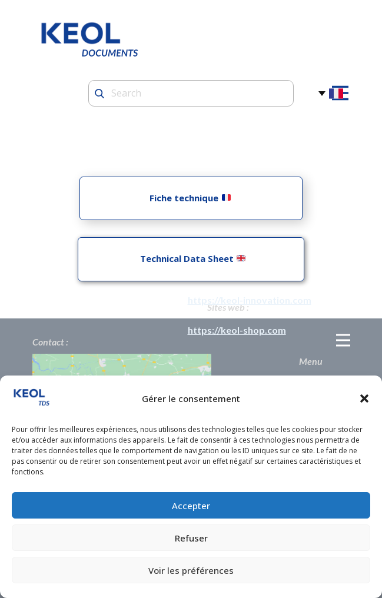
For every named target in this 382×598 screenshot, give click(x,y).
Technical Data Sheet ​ (190, 258)
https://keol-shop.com (237, 329)
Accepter (191, 505)
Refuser (191, 538)
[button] (364, 398)
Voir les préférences (191, 570)
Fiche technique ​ (190, 198)
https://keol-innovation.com (249, 299)
